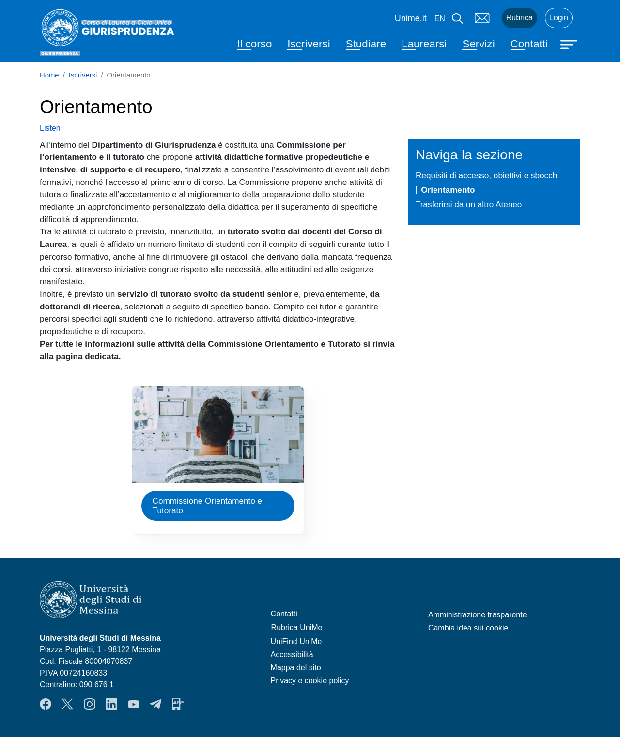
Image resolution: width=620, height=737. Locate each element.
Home (49, 75)
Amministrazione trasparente (477, 615)
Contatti (529, 44)
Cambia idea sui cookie (468, 628)
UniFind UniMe (296, 641)
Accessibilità (292, 654)
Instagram (89, 704)
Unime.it (411, 18)
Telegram (155, 704)
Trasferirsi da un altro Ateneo (469, 204)
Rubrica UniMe (297, 627)
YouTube (134, 704)
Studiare (366, 44)
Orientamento (448, 190)
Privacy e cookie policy (310, 680)
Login (558, 18)
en (439, 19)
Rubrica (519, 18)
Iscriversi (308, 44)
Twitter (67, 704)
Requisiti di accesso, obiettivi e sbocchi (487, 175)
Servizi (478, 44)
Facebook (45, 704)
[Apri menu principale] (570, 43)
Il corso (254, 44)
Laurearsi (424, 44)
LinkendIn (111, 704)
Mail (482, 18)
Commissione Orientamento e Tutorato (208, 506)
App (178, 704)
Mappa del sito (296, 667)
